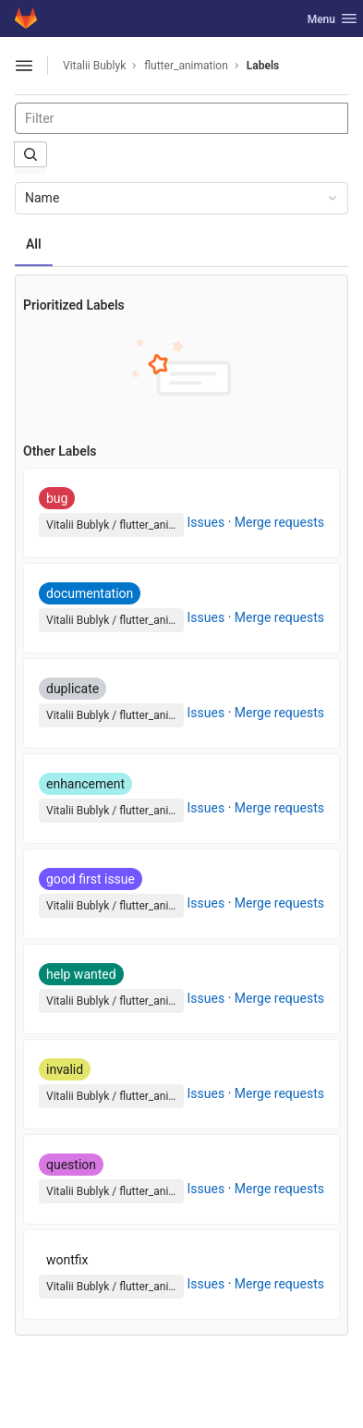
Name (182, 197)
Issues (206, 522)
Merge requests (279, 522)
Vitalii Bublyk (94, 65)
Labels (263, 65)
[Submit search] (30, 154)
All (34, 244)
